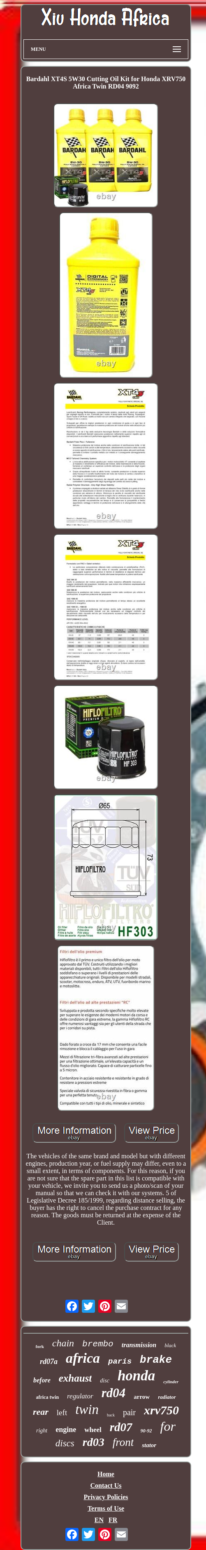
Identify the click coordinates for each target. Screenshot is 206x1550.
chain (63, 1343)
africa (83, 1358)
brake (156, 1360)
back (111, 1415)
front (123, 1442)
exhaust (75, 1378)
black (170, 1345)
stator (149, 1445)
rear (41, 1412)
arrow (142, 1396)
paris (120, 1361)
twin (87, 1409)
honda (136, 1376)
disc (104, 1381)
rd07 (121, 1427)
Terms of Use (106, 1508)
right (41, 1430)
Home (105, 1474)
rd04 (114, 1393)
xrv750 (161, 1410)
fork (40, 1346)
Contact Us (105, 1485)
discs (65, 1443)
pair (129, 1412)
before (42, 1380)
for (168, 1426)
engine (66, 1429)
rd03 (93, 1442)
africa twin (47, 1397)
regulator (80, 1396)
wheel (93, 1430)
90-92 (146, 1431)
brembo (97, 1344)
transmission (139, 1344)
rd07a (49, 1361)
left (62, 1412)
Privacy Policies (106, 1496)
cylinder (170, 1381)
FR (113, 1519)
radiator (167, 1397)
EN (99, 1519)
